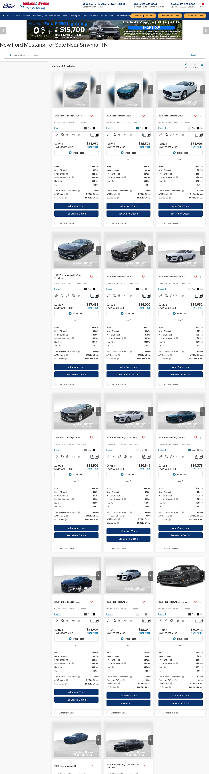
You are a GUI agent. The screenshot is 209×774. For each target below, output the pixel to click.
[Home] (3, 16)
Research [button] (103, 16)
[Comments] (92, 135)
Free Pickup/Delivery (143, 16)
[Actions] (96, 115)
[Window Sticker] (97, 135)
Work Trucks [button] (15, 16)
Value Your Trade (76, 206)
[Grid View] (194, 66)
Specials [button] (65, 16)
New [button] (7, 16)
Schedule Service (195, 16)
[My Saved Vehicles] (203, 5)
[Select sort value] (186, 66)
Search (193, 55)
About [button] (110, 16)
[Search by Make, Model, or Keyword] (100, 55)
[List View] (202, 66)
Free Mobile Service (170, 16)
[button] (98, 89)
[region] (76, 182)
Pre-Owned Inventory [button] (52, 16)
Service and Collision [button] (90, 16)
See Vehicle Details (76, 213)
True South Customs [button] (122, 16)
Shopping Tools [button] (75, 16)
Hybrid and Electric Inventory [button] (32, 16)
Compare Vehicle (66, 223)
